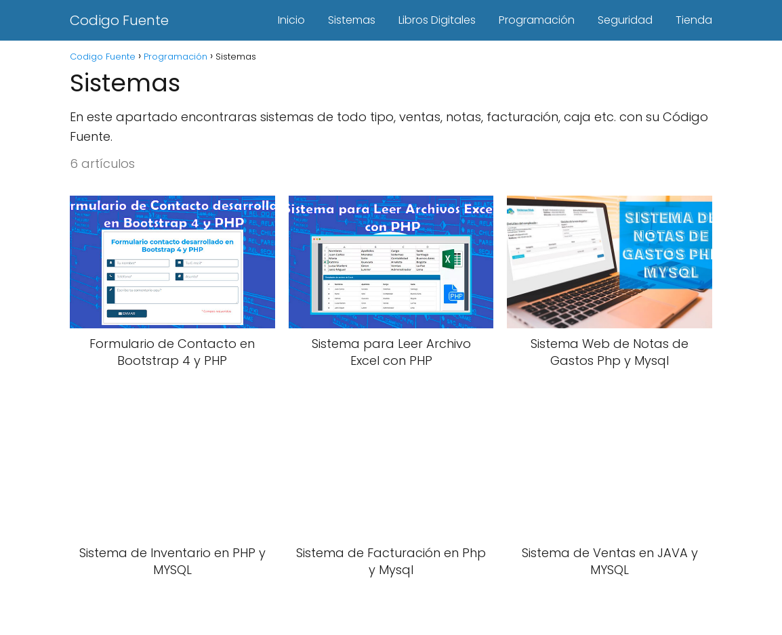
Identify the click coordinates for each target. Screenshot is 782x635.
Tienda (694, 20)
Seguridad (625, 20)
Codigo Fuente (119, 20)
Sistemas (351, 20)
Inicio (291, 20)
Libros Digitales (437, 20)
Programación (537, 20)
